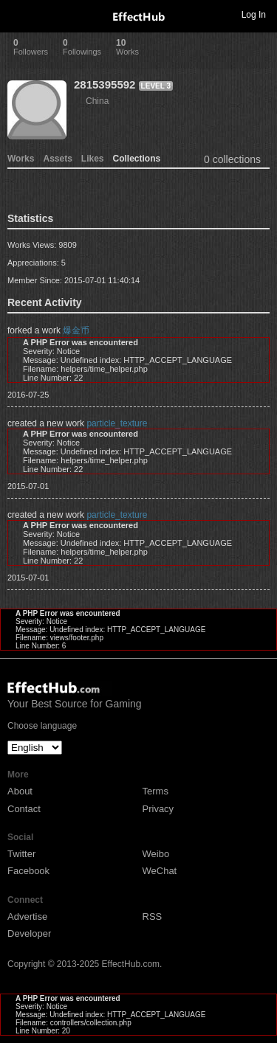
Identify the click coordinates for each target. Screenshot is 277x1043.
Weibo (156, 853)
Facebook (28, 870)
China (97, 101)
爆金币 (76, 330)
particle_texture (116, 423)
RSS (153, 916)
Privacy (158, 808)
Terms (155, 791)
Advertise (27, 916)
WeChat (160, 870)
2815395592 (104, 84)
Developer (29, 933)
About (20, 791)
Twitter (21, 853)
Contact (24, 808)
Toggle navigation (17, 14)
